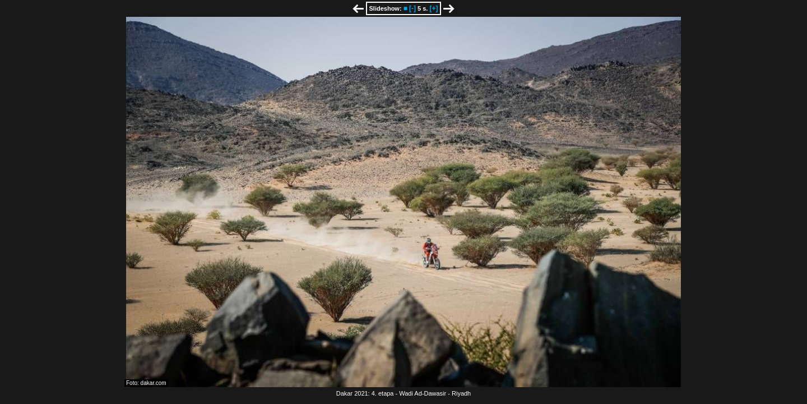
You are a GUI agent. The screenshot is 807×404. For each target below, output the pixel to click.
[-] (412, 8)
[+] (433, 8)
